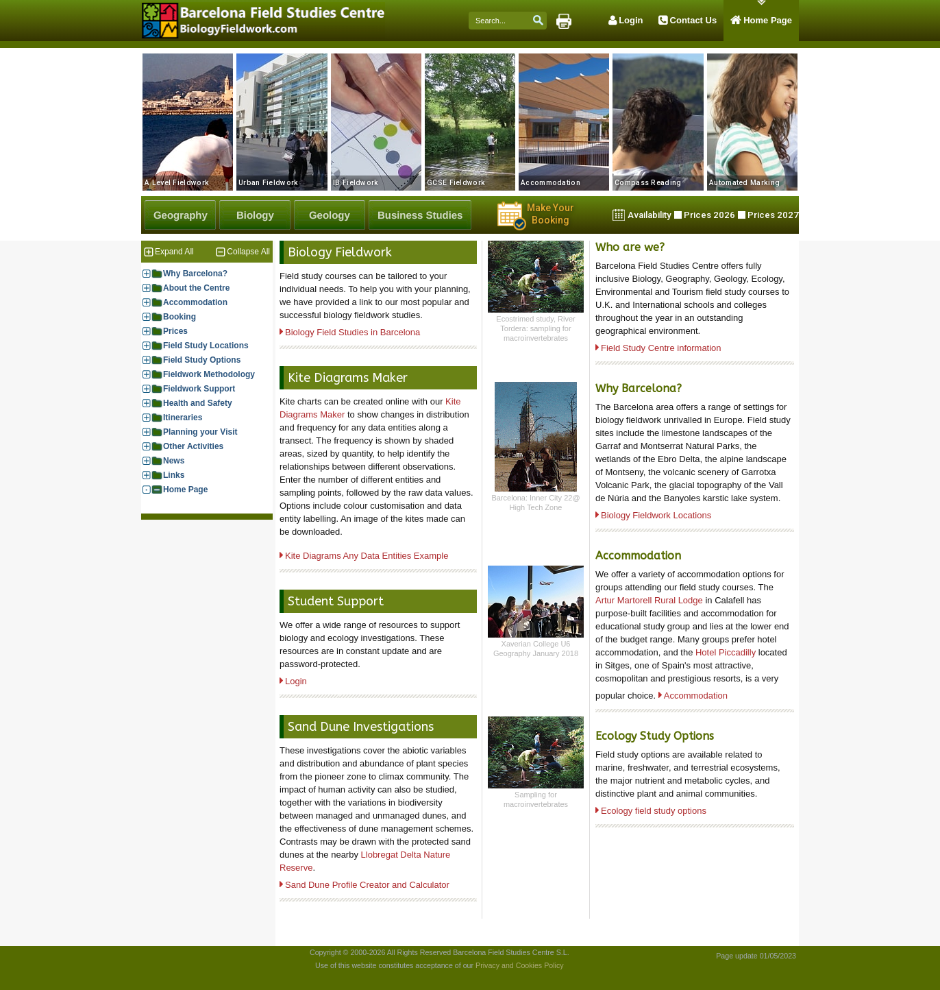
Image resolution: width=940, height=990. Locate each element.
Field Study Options (201, 360)
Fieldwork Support (199, 389)
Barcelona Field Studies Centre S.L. (511, 952)
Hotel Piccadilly (725, 652)
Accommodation (195, 302)
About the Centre (196, 288)
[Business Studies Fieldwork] (420, 215)
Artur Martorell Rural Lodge (650, 600)
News (173, 461)
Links (173, 475)
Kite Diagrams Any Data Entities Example (366, 556)
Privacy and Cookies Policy (519, 965)
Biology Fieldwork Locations (656, 515)
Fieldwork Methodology (209, 374)
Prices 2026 (709, 215)
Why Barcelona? (195, 273)
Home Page (185, 489)
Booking (179, 317)
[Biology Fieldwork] (254, 215)
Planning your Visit (200, 432)
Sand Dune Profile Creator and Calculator (367, 885)
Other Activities (193, 446)
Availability (649, 215)
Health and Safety (197, 403)
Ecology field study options (653, 811)
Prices (175, 331)
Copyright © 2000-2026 (347, 952)
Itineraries (182, 417)
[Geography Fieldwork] (180, 215)
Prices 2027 (773, 215)
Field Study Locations (206, 345)
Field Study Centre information (661, 348)
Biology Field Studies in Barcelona (352, 332)
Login (296, 681)
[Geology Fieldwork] (329, 215)
